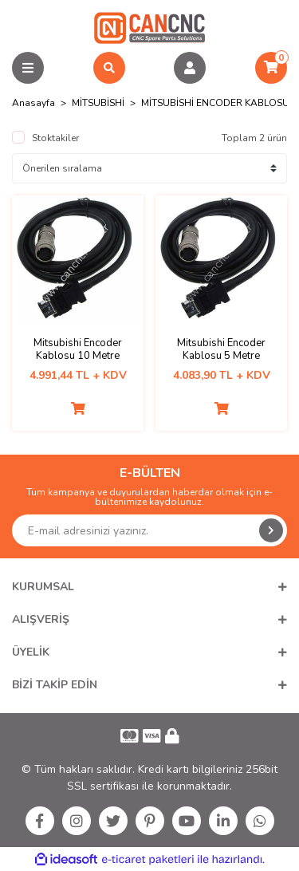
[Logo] (149, 27)
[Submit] (271, 530)
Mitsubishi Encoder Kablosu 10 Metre (77, 349)
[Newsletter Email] (149, 530)
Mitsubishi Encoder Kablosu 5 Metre (221, 349)
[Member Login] (190, 68)
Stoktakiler (55, 138)
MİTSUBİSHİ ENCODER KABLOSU (215, 103)
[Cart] (271, 68)
